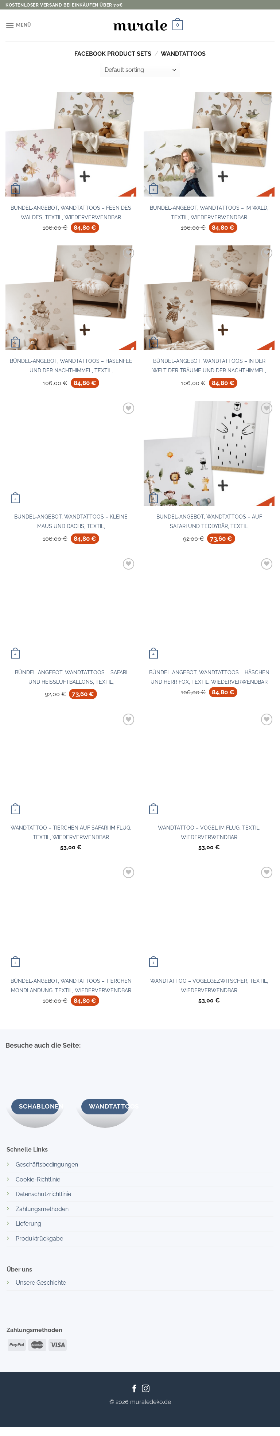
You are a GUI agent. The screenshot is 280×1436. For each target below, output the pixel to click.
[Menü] (18, 25)
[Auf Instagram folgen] (145, 1389)
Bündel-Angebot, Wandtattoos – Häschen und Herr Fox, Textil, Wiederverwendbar (209, 677)
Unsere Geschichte (41, 1282)
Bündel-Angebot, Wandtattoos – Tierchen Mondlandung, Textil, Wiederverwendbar (71, 985)
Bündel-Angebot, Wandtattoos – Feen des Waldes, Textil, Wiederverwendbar (71, 212)
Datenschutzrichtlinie (43, 1194)
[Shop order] (140, 70)
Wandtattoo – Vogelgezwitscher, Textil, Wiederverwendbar (209, 985)
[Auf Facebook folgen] (134, 1389)
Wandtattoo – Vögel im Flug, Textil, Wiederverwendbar (209, 832)
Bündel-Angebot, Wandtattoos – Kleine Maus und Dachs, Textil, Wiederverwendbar (71, 523)
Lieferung (28, 1223)
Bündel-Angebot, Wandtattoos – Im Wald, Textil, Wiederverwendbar (209, 212)
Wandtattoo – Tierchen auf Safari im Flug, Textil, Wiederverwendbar (71, 832)
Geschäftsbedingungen (47, 1164)
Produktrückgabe (39, 1238)
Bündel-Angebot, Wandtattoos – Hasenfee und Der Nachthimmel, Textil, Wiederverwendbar (71, 367)
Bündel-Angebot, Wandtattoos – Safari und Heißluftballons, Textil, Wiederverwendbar (71, 679)
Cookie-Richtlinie (38, 1179)
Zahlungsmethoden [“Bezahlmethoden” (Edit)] (42, 1209)
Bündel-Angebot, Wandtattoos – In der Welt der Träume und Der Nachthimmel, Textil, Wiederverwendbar (209, 367)
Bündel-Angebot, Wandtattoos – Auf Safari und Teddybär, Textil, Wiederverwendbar (209, 523)
